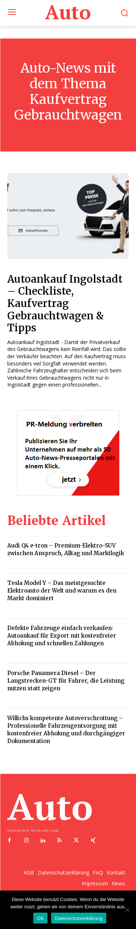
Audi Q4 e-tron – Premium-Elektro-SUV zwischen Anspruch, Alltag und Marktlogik (65, 549)
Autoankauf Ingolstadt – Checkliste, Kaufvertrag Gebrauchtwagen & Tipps (65, 303)
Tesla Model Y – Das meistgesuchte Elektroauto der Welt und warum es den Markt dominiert (61, 590)
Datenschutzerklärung (78, 918)
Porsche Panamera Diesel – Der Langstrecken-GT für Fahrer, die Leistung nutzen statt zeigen (65, 681)
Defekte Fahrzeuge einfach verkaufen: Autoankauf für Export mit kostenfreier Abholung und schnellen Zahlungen (61, 636)
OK (40, 918)
